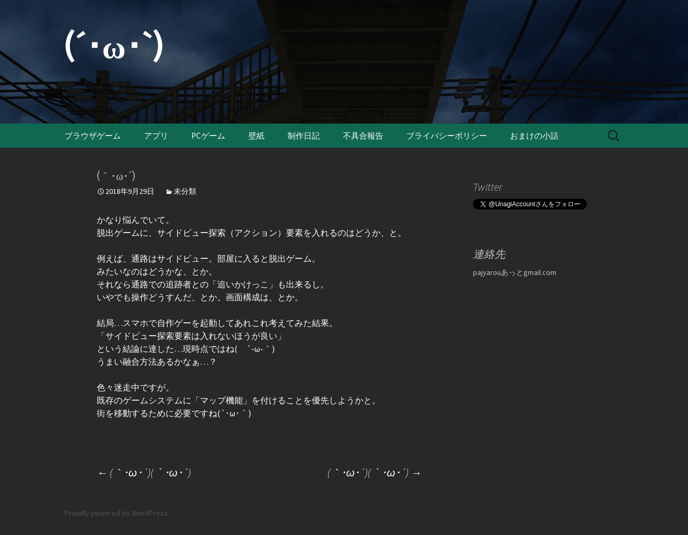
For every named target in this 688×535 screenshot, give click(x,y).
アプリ (156, 136)
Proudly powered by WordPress (116, 513)
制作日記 (304, 136)
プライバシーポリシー (446, 136)
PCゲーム (208, 136)
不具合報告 (363, 136)
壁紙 (256, 136)
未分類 (185, 191)
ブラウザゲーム (92, 136)
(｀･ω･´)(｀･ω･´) (144, 472)
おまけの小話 (534, 136)
